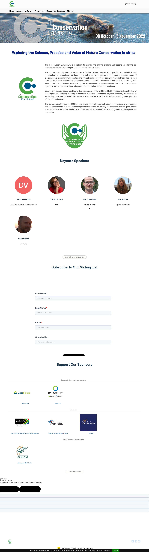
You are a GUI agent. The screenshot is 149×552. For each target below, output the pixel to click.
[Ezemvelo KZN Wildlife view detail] (22, 452)
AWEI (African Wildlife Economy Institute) (23, 205)
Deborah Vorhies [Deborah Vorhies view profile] (23, 199)
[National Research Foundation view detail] (55, 422)
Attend (28, 11)
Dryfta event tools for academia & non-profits (77, 548)
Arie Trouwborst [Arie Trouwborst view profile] (90, 199)
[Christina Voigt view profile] (56, 185)
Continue (115, 550)
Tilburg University (89, 205)
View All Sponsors (74, 471)
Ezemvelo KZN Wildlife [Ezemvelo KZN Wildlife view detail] (25, 463)
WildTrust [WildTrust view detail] (58, 403)
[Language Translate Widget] (131, 4)
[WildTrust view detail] (55, 393)
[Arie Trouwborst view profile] (90, 185)
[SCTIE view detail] (88, 422)
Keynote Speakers (74, 161)
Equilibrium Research (123, 205)
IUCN (56, 205)
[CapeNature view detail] (22, 393)
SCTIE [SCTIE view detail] (91, 433)
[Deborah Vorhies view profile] (23, 185)
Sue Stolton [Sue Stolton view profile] (123, 199)
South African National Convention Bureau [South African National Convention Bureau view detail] (25, 433)
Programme (39, 11)
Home (11, 11)
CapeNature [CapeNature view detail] (25, 403)
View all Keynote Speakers (74, 257)
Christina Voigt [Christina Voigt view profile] (56, 199)
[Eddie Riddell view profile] (23, 224)
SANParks (23, 244)
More (70, 11)
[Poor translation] (30, 489)
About (19, 11)
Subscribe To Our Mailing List (74, 267)
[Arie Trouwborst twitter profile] (89, 208)
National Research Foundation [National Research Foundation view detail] (58, 433)
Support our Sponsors (56, 11)
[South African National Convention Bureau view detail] (22, 422)
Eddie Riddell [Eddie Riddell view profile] (23, 239)
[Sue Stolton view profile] (123, 185)
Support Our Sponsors (74, 364)
